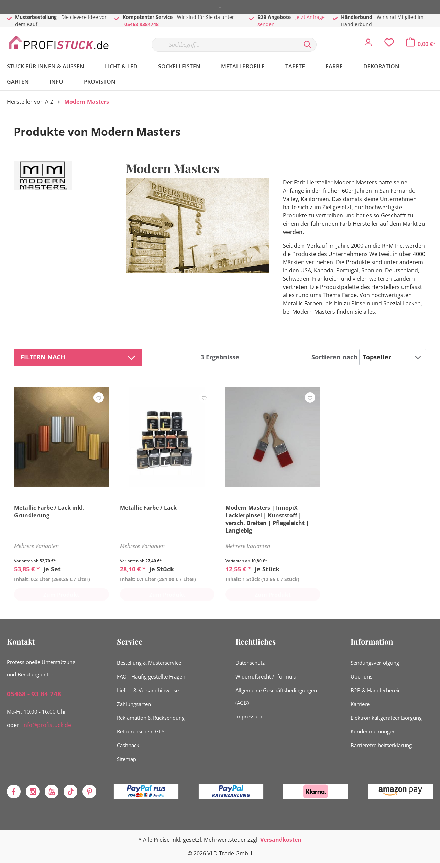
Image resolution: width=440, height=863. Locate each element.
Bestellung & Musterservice (149, 662)
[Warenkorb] (421, 44)
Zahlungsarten (134, 704)
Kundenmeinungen (373, 731)
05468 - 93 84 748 (34, 694)
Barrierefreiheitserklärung (381, 745)
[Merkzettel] (389, 44)
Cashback (128, 745)
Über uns (361, 676)
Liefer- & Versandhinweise (148, 690)
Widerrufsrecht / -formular (266, 676)
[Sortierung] (392, 357)
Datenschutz (250, 662)
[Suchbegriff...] (225, 45)
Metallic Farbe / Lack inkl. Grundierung (49, 511)
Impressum (248, 716)
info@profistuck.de (46, 725)
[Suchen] (308, 45)
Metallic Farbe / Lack (148, 508)
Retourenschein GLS (140, 731)
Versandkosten (280, 839)
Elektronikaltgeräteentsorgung (386, 717)
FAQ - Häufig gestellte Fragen (151, 676)
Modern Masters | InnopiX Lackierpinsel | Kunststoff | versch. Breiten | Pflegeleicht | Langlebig (267, 519)
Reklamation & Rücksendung (151, 717)
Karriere (360, 704)
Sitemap (126, 758)
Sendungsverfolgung (375, 662)
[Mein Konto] (368, 44)
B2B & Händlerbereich (377, 690)
